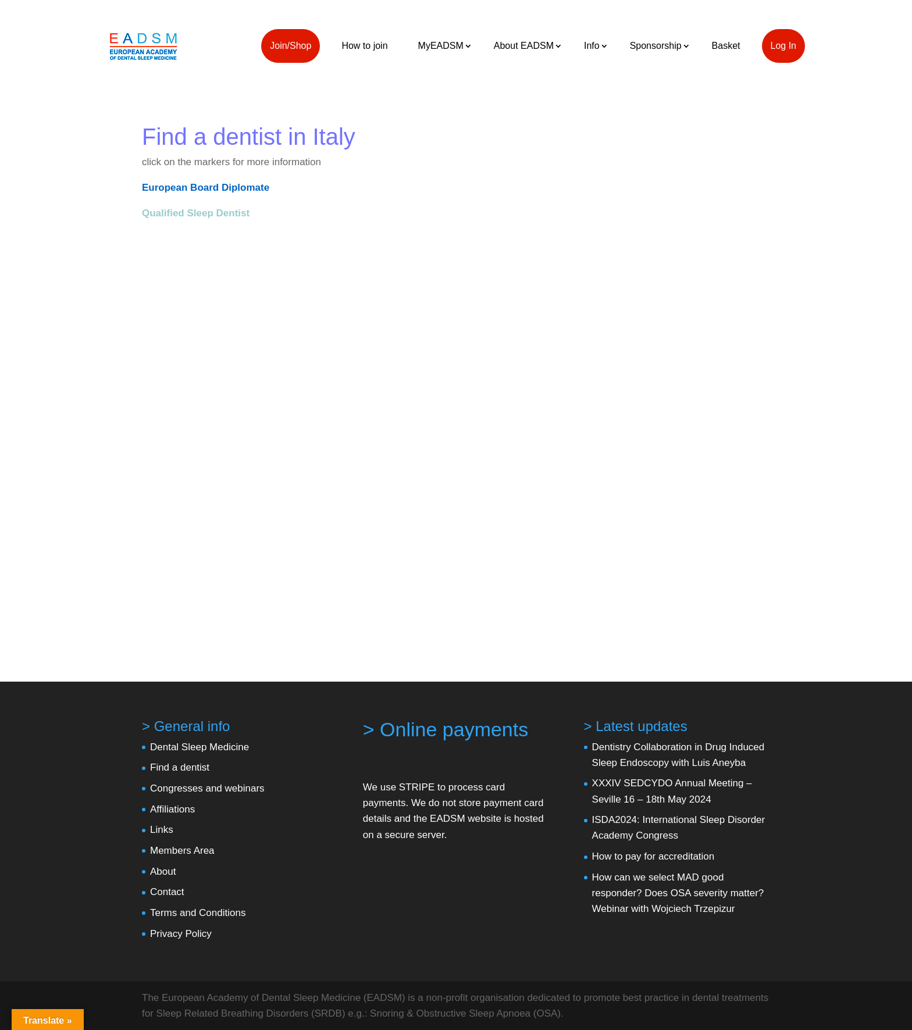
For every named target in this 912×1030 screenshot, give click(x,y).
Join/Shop (290, 46)
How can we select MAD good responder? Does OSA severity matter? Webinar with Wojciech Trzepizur (678, 893)
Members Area (182, 850)
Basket (726, 46)
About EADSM (524, 46)
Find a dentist (179, 767)
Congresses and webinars (207, 788)
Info (592, 46)
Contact (167, 891)
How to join (364, 46)
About (163, 871)
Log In (783, 46)
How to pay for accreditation (653, 856)
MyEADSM (441, 46)
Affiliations (172, 809)
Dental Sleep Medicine (199, 747)
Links (161, 829)
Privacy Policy (181, 933)
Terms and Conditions (197, 912)
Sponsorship (656, 46)
